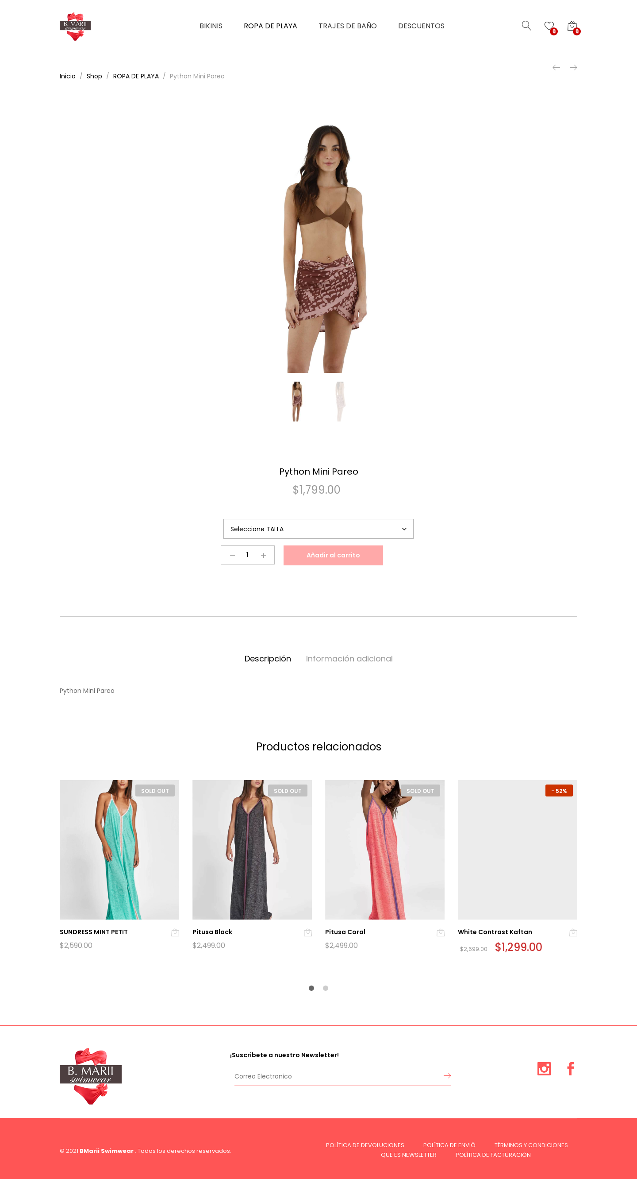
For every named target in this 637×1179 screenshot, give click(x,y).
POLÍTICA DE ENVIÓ (449, 1145)
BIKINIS (211, 26)
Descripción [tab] (268, 658)
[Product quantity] (247, 555)
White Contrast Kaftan (495, 932)
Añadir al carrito (333, 555)
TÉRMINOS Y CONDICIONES (531, 1145)
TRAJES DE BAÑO (347, 26)
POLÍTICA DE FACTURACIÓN (493, 1155)
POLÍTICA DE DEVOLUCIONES (365, 1145)
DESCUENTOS (421, 26)
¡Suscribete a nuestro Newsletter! (284, 1055)
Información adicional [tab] (349, 658)
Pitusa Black (212, 932)
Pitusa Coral (345, 932)
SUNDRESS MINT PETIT (94, 932)
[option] (318, 240)
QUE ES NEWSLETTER (409, 1155)
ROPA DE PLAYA (270, 26)
